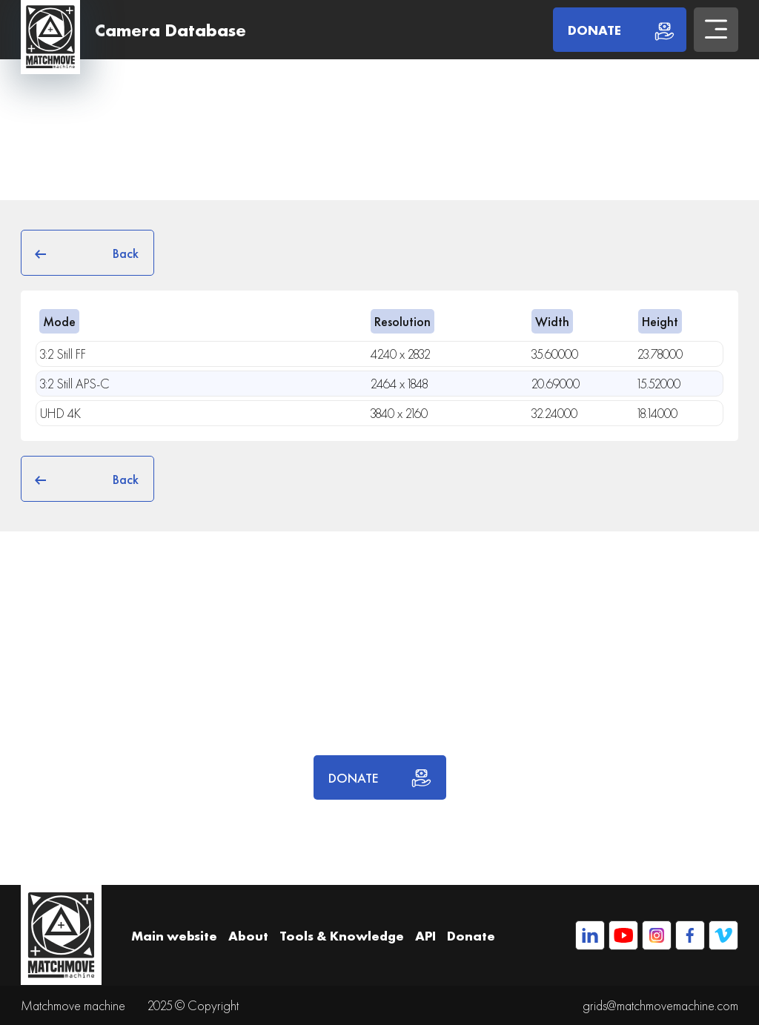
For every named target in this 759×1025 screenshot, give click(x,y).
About (248, 935)
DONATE (379, 777)
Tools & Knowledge (341, 935)
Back (87, 252)
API (425, 935)
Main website (174, 935)
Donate (471, 935)
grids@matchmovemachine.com (660, 1005)
